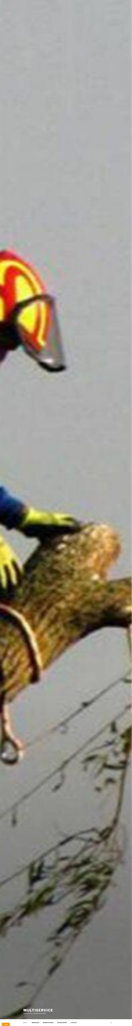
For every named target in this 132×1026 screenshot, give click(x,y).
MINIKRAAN (35, 1022)
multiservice (38, 1010)
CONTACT (74, 1022)
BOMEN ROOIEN (48, 1022)
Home (26, 1022)
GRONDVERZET (62, 1022)
